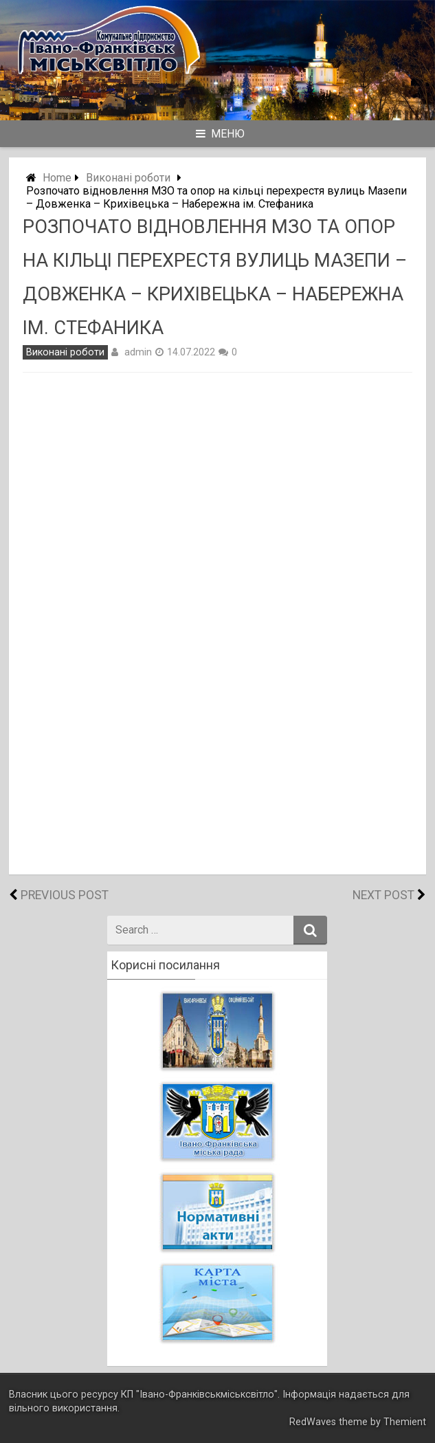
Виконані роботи (128, 177)
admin (138, 352)
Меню (220, 133)
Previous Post (65, 895)
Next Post (383, 895)
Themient (404, 1422)
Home (57, 177)
